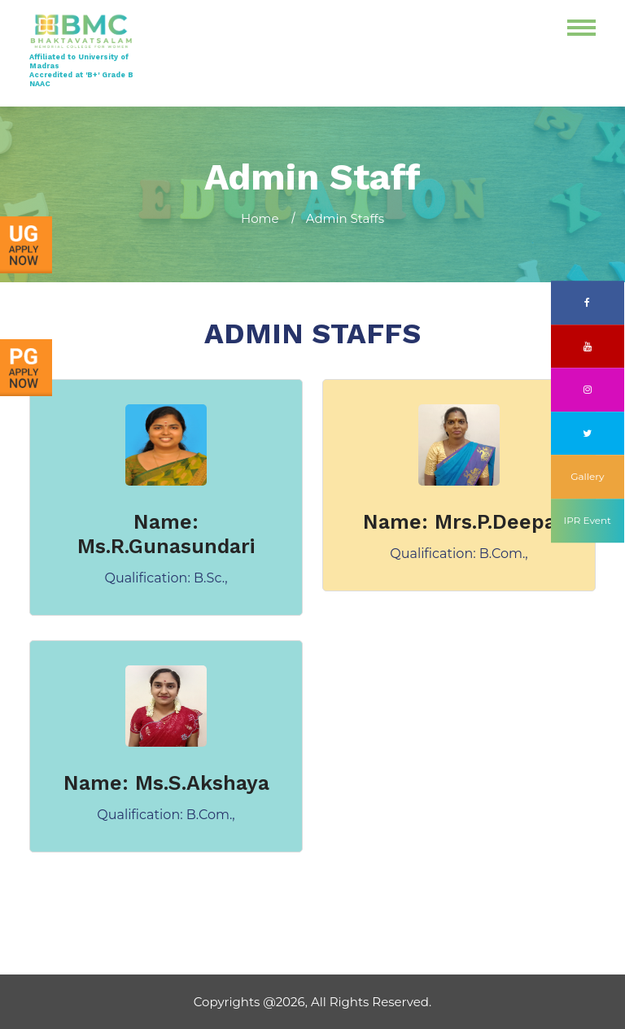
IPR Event (587, 520)
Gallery (587, 477)
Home (260, 218)
